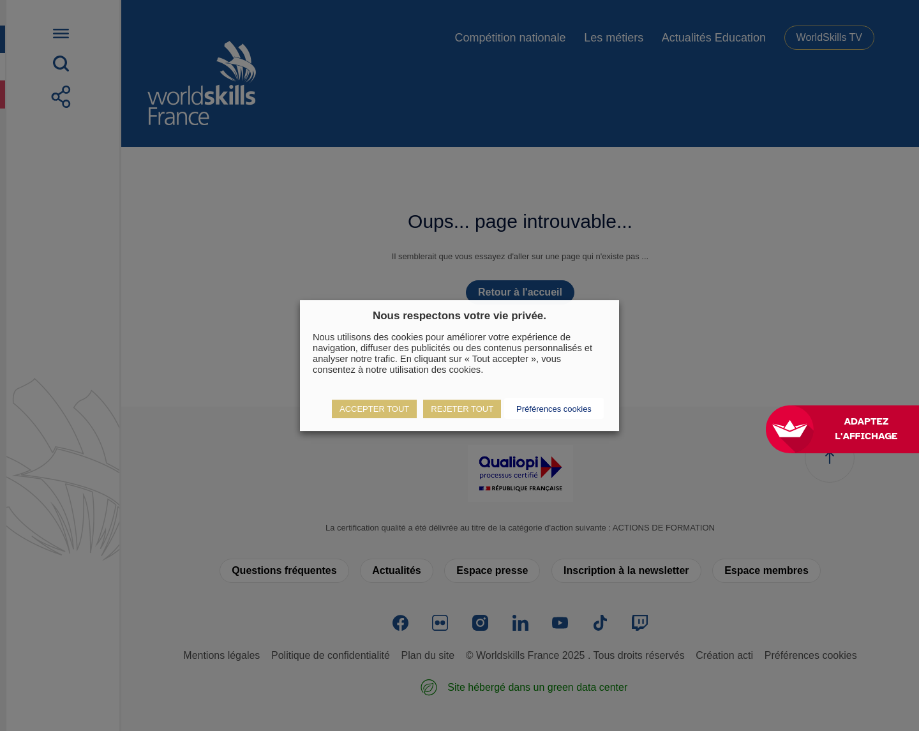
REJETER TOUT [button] (462, 409)
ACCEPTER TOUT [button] (374, 409)
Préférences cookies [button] (554, 409)
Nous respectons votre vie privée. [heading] (459, 316)
